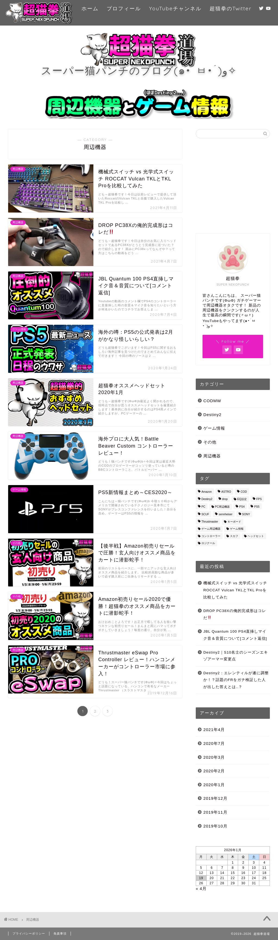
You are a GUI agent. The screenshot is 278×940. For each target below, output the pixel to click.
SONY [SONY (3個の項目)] (246, 514)
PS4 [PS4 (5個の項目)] (242, 506)
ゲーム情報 (214, 428)
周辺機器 (212, 456)
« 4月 (201, 888)
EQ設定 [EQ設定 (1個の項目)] (242, 499)
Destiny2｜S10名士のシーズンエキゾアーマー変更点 (235, 655)
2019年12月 (215, 798)
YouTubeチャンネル (175, 8)
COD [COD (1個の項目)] (244, 492)
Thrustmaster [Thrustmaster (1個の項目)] (209, 521)
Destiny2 (212, 414)
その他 (209, 442)
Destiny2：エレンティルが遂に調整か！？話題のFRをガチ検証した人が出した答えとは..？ (236, 680)
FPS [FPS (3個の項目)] (259, 499)
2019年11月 (215, 812)
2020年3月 (214, 757)
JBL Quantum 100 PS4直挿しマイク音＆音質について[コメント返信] (235, 635)
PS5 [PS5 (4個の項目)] (257, 506)
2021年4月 (214, 729)
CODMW (212, 400)
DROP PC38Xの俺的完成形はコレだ (234, 614)
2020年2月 (214, 771)
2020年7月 (214, 743)
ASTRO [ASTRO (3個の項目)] (226, 492)
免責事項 (60, 933)
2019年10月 (215, 826)
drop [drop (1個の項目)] (225, 499)
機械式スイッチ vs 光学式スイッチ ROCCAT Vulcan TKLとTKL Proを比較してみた (235, 590)
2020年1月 (214, 784)
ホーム (90, 8)
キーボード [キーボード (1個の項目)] (234, 521)
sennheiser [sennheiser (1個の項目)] (225, 514)
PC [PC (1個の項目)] (203, 506)
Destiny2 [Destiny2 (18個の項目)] (206, 499)
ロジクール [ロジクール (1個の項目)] (208, 543)
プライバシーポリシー (28, 933)
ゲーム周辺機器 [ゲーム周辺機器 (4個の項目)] (210, 528)
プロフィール (124, 8)
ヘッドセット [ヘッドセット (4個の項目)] (256, 536)
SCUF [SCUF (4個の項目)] (205, 514)
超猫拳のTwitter (231, 8)
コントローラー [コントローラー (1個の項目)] (210, 536)
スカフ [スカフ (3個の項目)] (234, 536)
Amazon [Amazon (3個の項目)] (206, 492)
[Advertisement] (233, 186)
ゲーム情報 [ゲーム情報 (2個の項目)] (237, 528)
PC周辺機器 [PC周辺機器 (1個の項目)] (222, 506)
